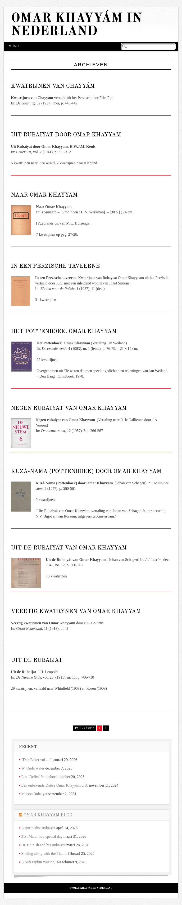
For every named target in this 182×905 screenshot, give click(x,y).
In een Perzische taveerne (55, 266)
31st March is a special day (42, 836)
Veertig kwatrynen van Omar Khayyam (76, 611)
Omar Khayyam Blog (48, 815)
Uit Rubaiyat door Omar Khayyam (66, 135)
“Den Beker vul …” (36, 760)
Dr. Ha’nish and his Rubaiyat (43, 845)
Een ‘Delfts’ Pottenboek (39, 777)
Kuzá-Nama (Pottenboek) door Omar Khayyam (86, 471)
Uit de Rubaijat (36, 660)
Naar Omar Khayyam (44, 195)
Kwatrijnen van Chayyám (53, 86)
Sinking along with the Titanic (44, 853)
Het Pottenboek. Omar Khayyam (64, 331)
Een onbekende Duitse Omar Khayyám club (54, 785)
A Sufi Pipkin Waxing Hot (41, 862)
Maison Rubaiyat (34, 794)
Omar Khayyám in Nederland (76, 25)
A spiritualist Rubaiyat (38, 828)
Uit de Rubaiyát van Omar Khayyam (69, 548)
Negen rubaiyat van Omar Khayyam (69, 408)
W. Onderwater (32, 768)
